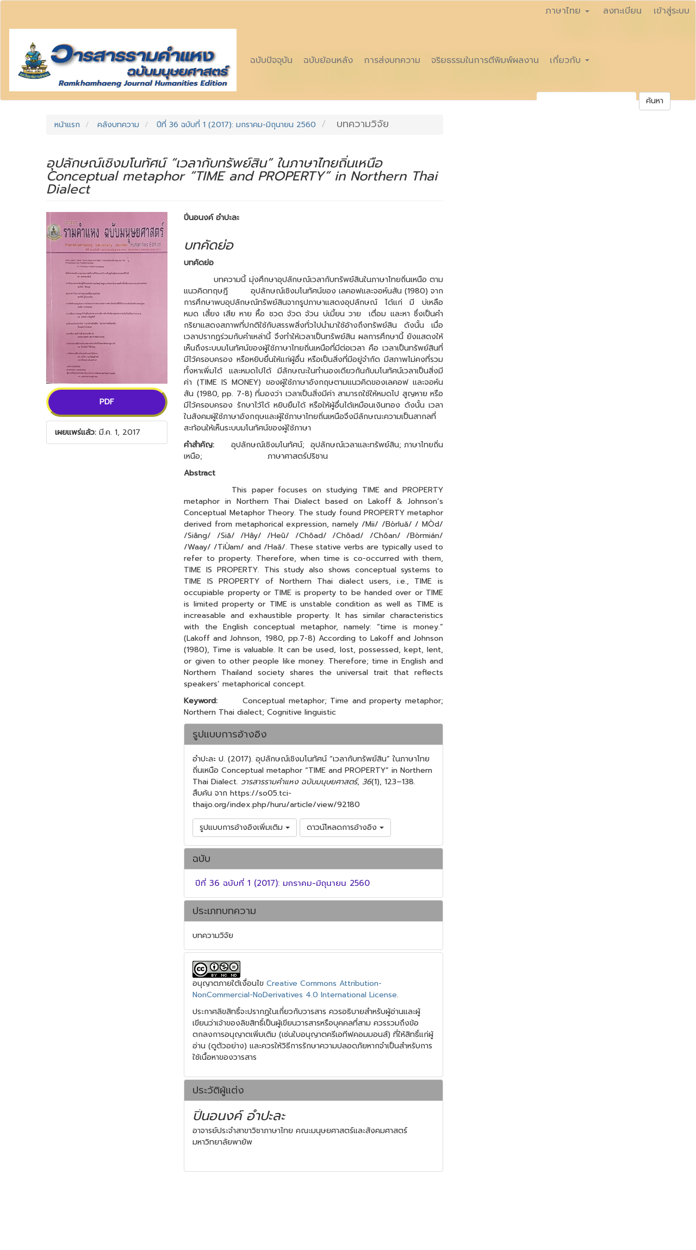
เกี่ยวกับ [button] (569, 60)
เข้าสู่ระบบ (671, 10)
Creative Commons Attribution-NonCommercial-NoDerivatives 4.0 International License (294, 989)
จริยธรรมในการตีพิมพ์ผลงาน (485, 60)
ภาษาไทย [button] (567, 10)
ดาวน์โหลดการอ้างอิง (345, 827)
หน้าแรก (67, 124)
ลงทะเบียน (622, 10)
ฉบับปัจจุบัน (271, 60)
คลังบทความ (118, 124)
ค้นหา (654, 101)
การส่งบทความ (392, 60)
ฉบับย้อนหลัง (328, 60)
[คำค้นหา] (586, 101)
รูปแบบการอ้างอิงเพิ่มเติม (245, 827)
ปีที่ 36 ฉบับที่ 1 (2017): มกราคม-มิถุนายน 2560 (236, 124)
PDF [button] (107, 402)
